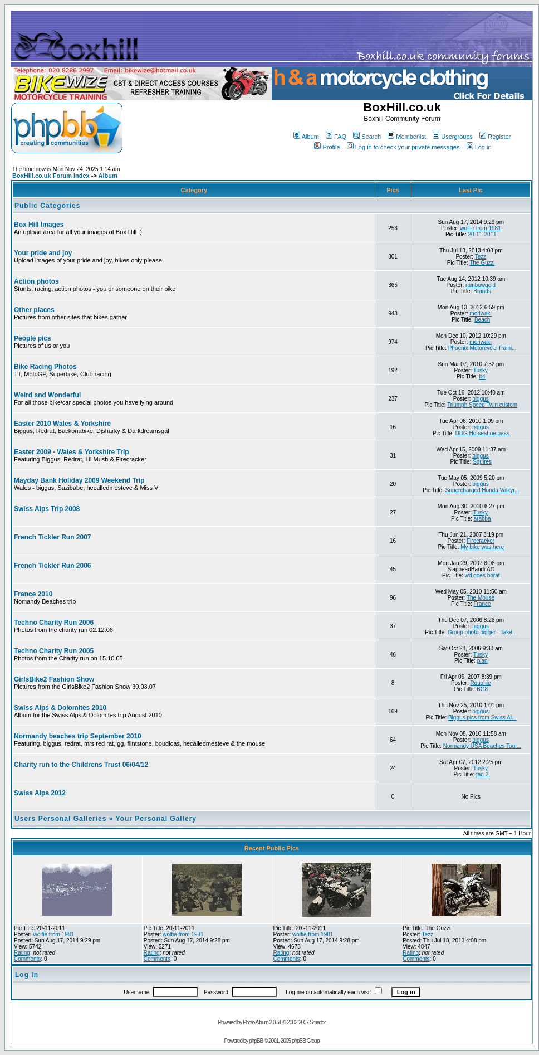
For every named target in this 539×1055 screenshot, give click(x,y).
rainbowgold (480, 285)
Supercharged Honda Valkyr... (482, 490)
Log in (479, 147)
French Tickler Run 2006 (52, 566)
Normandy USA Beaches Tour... (482, 746)
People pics (32, 338)
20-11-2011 (482, 234)
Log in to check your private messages (403, 147)
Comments (27, 959)
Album (306, 136)
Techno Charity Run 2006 (54, 622)
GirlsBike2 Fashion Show (54, 679)
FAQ (336, 136)
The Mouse (480, 598)
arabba (482, 519)
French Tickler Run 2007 (52, 537)
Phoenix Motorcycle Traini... (482, 348)
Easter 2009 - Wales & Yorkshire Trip (71, 452)
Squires (482, 462)
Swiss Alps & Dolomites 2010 (60, 708)
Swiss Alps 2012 (40, 793)
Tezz (481, 257)
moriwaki (480, 313)
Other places (34, 310)
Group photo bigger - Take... (482, 632)
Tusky (480, 370)
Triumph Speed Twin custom (482, 405)
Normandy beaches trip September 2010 (77, 736)
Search (367, 136)
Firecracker (480, 541)
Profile (327, 147)
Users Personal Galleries (60, 819)
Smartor (318, 1022)
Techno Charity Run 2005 (54, 651)
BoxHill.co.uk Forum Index (51, 175)
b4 (482, 376)
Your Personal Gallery (156, 819)
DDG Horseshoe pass (482, 433)
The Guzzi (482, 263)
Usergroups (453, 136)
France (482, 604)
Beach (482, 320)
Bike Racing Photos (45, 367)
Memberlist (407, 136)
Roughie (480, 683)
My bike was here (482, 547)
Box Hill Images (38, 224)
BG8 (482, 689)
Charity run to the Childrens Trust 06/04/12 (81, 765)
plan (482, 661)
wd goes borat (482, 575)
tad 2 (482, 774)
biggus (480, 399)
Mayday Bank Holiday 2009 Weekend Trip (79, 480)
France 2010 (33, 594)
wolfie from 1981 (480, 228)
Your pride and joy (43, 253)
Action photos (36, 281)
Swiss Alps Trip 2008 (47, 509)
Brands (482, 291)
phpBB (256, 1041)
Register (495, 136)
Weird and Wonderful (47, 395)
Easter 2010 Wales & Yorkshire (62, 423)
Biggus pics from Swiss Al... (482, 717)
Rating (22, 953)
